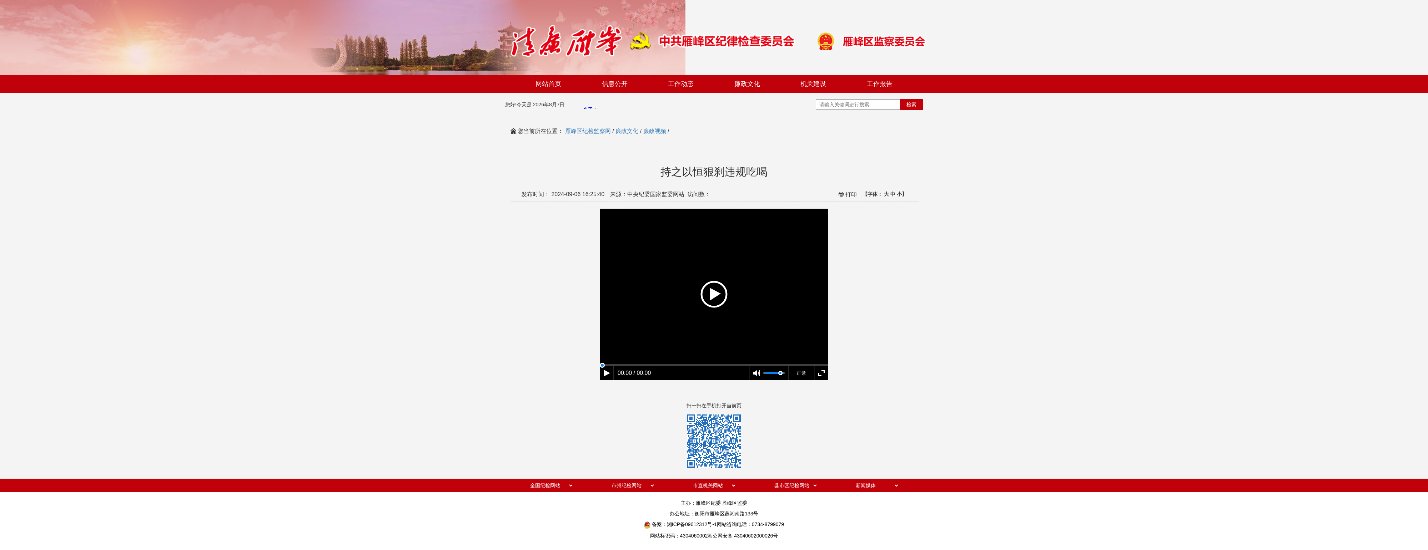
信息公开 (615, 83)
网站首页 (548, 83)
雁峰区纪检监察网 (588, 131)
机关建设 (813, 83)
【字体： (885, 194)
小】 (902, 194)
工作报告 (879, 83)
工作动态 (681, 83)
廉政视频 (654, 131)
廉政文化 (747, 83)
